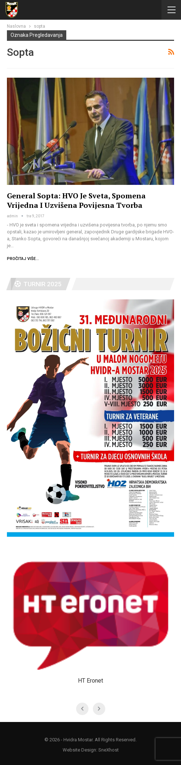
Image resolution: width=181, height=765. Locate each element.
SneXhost (108, 750)
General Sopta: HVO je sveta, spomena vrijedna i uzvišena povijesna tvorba (76, 200)
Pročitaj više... (23, 258)
